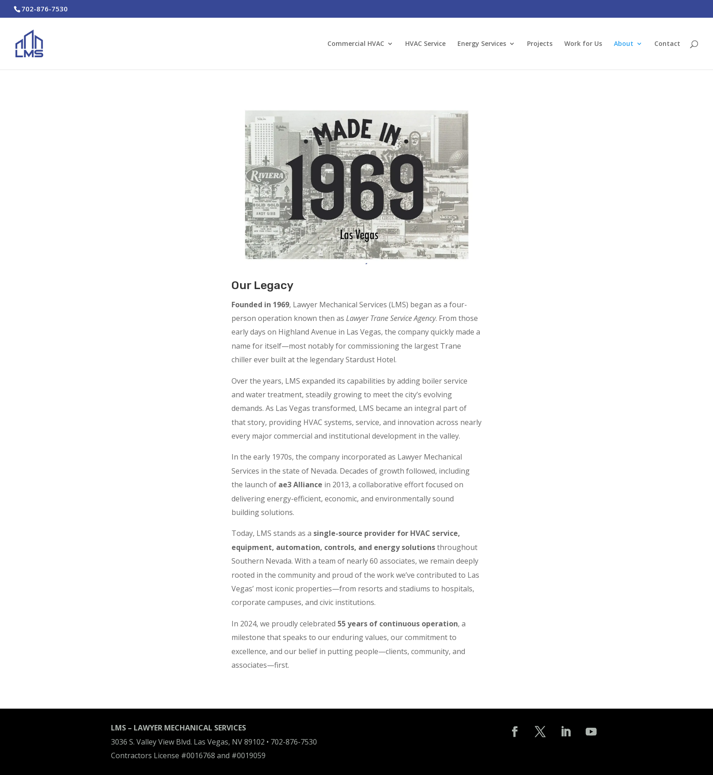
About (623, 44)
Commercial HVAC (355, 44)
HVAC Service (425, 44)
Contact (667, 44)
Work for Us (583, 44)
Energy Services (481, 44)
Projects (539, 44)
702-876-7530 (294, 742)
